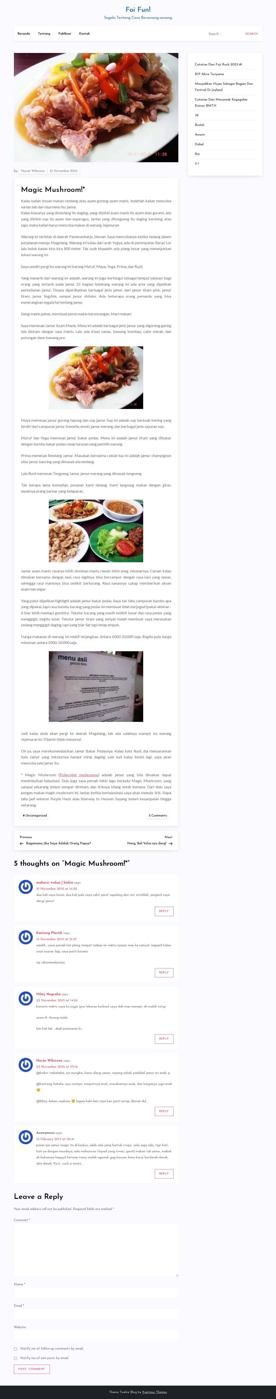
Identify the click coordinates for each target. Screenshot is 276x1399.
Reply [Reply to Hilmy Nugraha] (164, 1038)
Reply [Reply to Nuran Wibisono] (164, 1111)
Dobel (199, 144)
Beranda (23, 34)
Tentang (44, 34)
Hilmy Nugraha (48, 994)
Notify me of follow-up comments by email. (52, 1348)
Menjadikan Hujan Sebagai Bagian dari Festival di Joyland (224, 87)
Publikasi (64, 34)
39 (197, 115)
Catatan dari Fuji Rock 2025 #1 (218, 64)
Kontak (84, 34)
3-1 (197, 164)
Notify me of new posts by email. (44, 1358)
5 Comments (159, 815)
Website (20, 1327)
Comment (22, 1220)
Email (19, 1306)
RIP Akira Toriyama (209, 74)
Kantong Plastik (49, 933)
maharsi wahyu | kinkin (54, 883)
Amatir (200, 135)
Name (19, 1284)
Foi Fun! (138, 10)
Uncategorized (36, 815)
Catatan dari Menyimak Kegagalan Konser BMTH (221, 103)
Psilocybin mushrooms (79, 774)
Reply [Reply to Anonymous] (164, 1173)
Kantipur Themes (154, 1392)
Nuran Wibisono (33, 171)
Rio (197, 154)
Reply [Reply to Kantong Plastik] (164, 972)
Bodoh (199, 125)
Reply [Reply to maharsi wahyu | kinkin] (164, 911)
